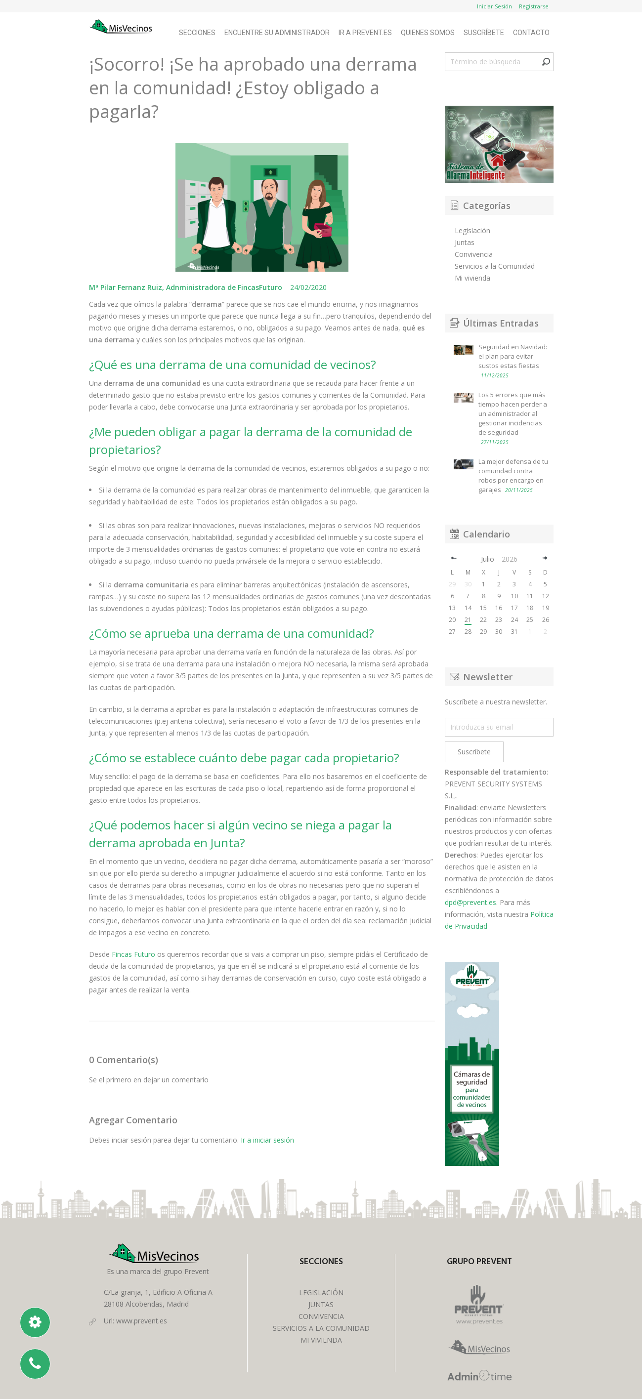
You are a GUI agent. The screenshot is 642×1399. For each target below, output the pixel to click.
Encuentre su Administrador (277, 33)
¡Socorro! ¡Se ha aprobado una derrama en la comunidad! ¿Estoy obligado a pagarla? (253, 87)
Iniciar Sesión (494, 6)
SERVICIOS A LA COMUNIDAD (321, 1328)
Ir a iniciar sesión (267, 1140)
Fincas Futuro (134, 954)
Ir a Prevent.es (365, 33)
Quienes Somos (428, 33)
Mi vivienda (472, 278)
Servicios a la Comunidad (495, 266)
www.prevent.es (141, 1320)
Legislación (472, 230)
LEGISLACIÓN (321, 1292)
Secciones (197, 33)
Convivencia (474, 254)
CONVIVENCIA (321, 1316)
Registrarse (534, 6)
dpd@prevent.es (470, 902)
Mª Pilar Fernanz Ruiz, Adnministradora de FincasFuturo (186, 287)
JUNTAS (321, 1304)
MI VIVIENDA (321, 1340)
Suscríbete (484, 33)
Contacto (531, 33)
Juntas (464, 242)
